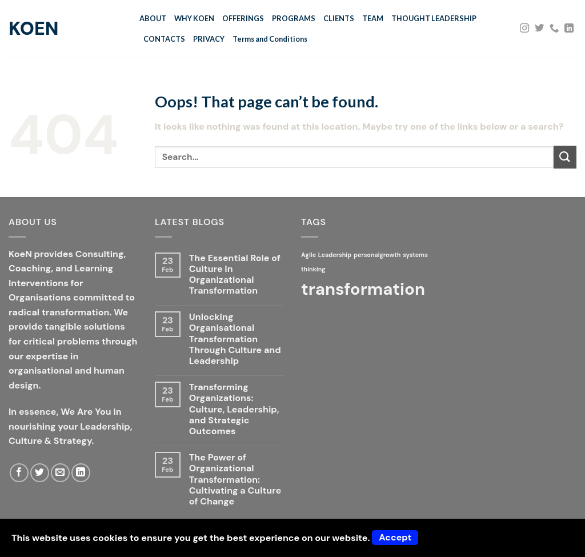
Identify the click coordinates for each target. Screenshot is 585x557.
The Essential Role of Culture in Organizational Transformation (235, 274)
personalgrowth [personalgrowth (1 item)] (377, 255)
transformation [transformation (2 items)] (363, 289)
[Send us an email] (60, 472)
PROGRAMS (293, 18)
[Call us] (554, 28)
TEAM (372, 18)
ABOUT (152, 18)
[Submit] (565, 157)
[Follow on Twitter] (539, 28)
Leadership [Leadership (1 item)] (334, 255)
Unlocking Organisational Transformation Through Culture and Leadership (235, 338)
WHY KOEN (194, 18)
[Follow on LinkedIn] (569, 28)
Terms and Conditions (270, 38)
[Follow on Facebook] (19, 472)
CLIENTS (338, 18)
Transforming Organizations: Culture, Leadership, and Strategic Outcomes (234, 409)
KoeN (33, 28)
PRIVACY (209, 38)
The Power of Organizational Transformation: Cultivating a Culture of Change (235, 479)
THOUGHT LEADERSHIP (433, 18)
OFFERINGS (243, 18)
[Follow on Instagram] (524, 28)
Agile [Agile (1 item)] (308, 255)
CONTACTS (164, 38)
